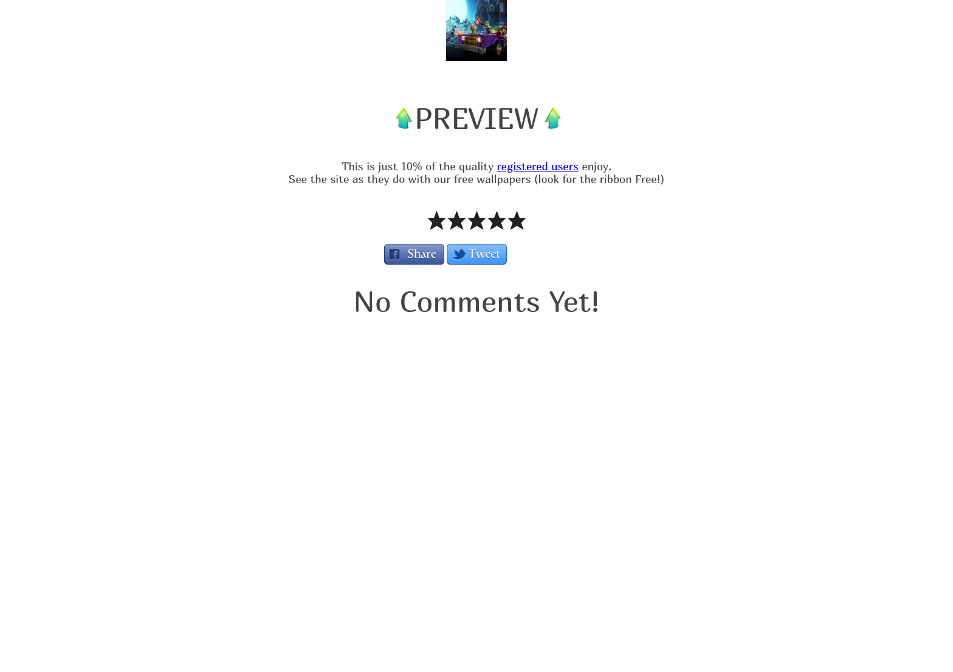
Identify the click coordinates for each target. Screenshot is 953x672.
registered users (538, 166)
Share (414, 254)
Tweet (477, 254)
